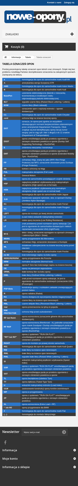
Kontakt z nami (54, 2)
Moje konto (10, 458)
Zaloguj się (69, 2)
